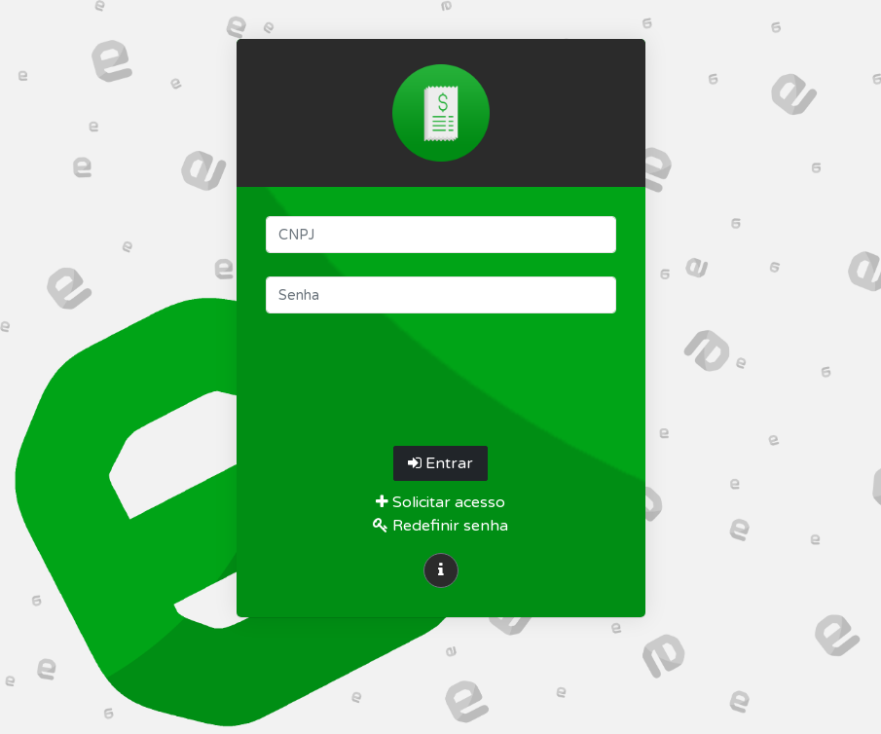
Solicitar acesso (440, 502)
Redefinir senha (440, 525)
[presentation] (441, 375)
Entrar (440, 463)
